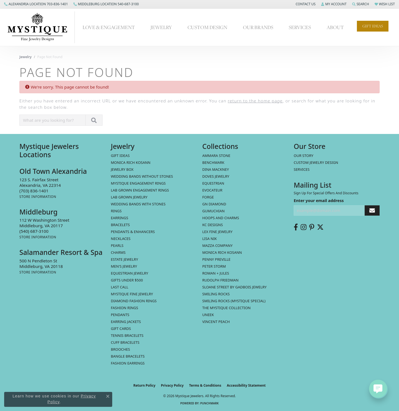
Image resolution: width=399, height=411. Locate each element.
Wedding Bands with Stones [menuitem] (138, 203)
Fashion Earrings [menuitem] (128, 363)
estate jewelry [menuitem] (124, 259)
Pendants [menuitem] (120, 314)
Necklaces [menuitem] (121, 238)
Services (300, 27)
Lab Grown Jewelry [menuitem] (129, 197)
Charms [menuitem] (118, 252)
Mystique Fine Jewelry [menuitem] (132, 293)
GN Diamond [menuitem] (214, 203)
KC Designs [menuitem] (212, 224)
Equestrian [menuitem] (213, 183)
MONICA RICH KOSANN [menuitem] (130, 162)
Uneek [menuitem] (208, 314)
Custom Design (207, 27)
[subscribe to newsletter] (372, 210)
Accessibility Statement (246, 385)
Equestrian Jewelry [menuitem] (129, 273)
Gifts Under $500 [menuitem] (127, 280)
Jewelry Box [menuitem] (122, 169)
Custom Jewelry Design (316, 162)
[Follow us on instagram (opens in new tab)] (303, 227)
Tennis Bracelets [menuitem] (127, 335)
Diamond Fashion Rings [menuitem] (134, 300)
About (335, 27)
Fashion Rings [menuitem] (124, 307)
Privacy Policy (172, 385)
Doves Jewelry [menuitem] (215, 176)
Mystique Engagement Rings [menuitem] (138, 183)
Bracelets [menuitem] (120, 224)
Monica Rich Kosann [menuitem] (222, 252)
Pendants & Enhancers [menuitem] (133, 231)
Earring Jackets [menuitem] (126, 321)
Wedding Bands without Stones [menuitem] (142, 176)
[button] (305, 4)
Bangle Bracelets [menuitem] (128, 356)
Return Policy (144, 385)
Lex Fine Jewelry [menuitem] (217, 231)
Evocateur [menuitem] (212, 190)
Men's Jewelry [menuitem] (124, 266)
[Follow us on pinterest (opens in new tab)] (311, 227)
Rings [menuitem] (116, 210)
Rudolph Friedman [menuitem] (220, 280)
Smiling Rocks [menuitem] (216, 293)
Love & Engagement (109, 27)
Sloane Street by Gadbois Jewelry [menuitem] (234, 287)
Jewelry (161, 27)
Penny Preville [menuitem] (216, 259)
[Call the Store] (33, 190)
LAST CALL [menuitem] (119, 287)
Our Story (303, 155)
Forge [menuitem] (208, 197)
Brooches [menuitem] (120, 349)
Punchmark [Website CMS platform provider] (209, 403)
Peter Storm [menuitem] (214, 266)
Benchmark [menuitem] (213, 162)
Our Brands (258, 27)
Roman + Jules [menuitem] (215, 273)
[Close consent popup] (107, 396)
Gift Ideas (372, 26)
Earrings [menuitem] (119, 217)
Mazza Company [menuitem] (217, 245)
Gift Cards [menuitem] (121, 328)
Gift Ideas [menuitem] (120, 155)
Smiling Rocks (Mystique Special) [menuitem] (233, 300)
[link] (36, 4)
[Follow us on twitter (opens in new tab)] (320, 227)
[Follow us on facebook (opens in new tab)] (296, 227)
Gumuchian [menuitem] (213, 210)
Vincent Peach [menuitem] (216, 321)
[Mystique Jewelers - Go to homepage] (40, 27)
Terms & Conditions (205, 385)
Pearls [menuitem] (117, 245)
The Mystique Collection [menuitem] (226, 307)
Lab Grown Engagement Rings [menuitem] (140, 190)
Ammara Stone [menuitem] (216, 155)
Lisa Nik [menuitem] (209, 238)
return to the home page (255, 101)
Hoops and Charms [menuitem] (220, 217)
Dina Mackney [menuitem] (215, 169)
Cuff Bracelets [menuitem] (125, 342)
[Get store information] (37, 196)
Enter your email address (319, 200)
